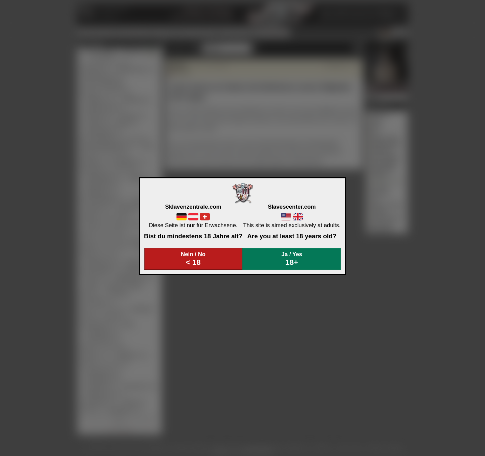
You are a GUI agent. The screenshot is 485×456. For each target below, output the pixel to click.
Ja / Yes (292, 259)
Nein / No (193, 259)
